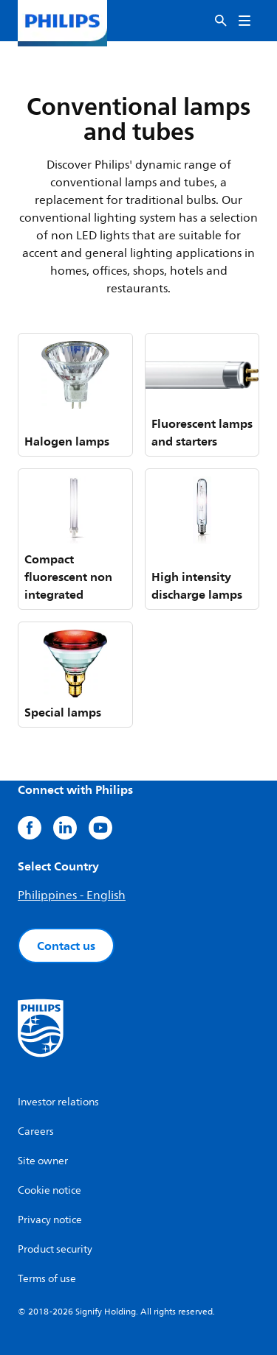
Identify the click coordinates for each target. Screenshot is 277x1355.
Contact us (66, 945)
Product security (55, 1249)
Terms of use (47, 1278)
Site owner (43, 1160)
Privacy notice (50, 1219)
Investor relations (58, 1102)
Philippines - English (72, 895)
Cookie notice (49, 1190)
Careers (36, 1131)
